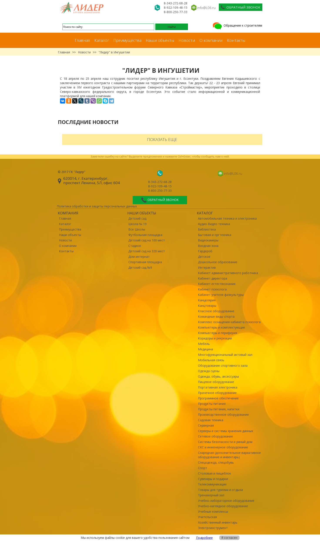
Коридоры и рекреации (215, 338)
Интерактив (207, 267)
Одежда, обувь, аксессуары (218, 376)
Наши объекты (160, 40)
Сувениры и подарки (213, 479)
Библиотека (207, 229)
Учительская (207, 517)
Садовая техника (210, 420)
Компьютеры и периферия (217, 333)
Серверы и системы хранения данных (225, 431)
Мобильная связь (211, 360)
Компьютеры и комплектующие (221, 327)
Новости (187, 40)
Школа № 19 (137, 224)
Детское (204, 256)
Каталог (101, 40)
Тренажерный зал (211, 495)
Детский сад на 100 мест (146, 240)
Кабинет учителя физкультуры (221, 295)
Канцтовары (207, 306)
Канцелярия (207, 300)
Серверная (206, 425)
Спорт (202, 468)
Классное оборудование (216, 311)
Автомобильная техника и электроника (227, 218)
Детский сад (137, 218)
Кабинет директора (212, 278)
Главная (82, 40)
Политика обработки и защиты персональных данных (97, 206)
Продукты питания (212, 404)
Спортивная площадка (145, 262)
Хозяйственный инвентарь (217, 522)
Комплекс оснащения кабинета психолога (229, 322)
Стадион (134, 246)
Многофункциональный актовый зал (225, 355)
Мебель (204, 344)
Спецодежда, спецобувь (216, 462)
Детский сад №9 (140, 267)
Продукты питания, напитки (218, 409)
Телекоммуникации (212, 484)
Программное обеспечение (218, 398)
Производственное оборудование (223, 414)
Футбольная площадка (145, 235)
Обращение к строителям (237, 25)
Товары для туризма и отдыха (220, 490)
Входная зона (208, 246)
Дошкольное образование (217, 262)
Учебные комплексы (213, 511)
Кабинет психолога (212, 289)
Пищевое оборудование (216, 382)
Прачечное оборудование (217, 393)
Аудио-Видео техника (214, 224)
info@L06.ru (206, 7)
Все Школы (136, 229)
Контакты (236, 40)
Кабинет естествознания (216, 284)
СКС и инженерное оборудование (223, 447)
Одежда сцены (208, 371)
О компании (211, 40)
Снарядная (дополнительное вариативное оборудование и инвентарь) (229, 455)
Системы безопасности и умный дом (225, 442)
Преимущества (127, 40)
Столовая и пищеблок (214, 473)
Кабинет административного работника (228, 273)
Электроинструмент (213, 528)
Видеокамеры (208, 240)
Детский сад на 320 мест (146, 251)
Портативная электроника (217, 387)
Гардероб (205, 251)
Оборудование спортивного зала (223, 365)
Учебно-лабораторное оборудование (226, 501)
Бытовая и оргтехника (214, 235)
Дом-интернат (139, 256)
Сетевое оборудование (215, 436)
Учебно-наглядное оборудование (223, 506)
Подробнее (204, 538)
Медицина (205, 349)
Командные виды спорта (216, 316)
